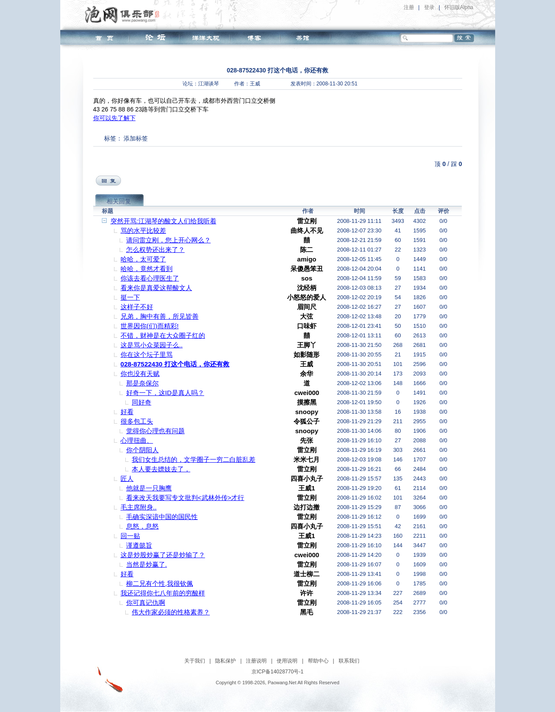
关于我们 (194, 661)
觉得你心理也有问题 (155, 430)
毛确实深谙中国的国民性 (162, 516)
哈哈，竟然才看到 (147, 268)
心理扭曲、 (137, 440)
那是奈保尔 (142, 383)
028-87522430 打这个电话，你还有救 (175, 364)
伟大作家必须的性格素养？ (171, 612)
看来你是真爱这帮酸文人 (156, 287)
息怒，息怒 (142, 526)
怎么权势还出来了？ (155, 249)
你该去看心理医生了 (150, 278)
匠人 (127, 478)
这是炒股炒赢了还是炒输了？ (163, 554)
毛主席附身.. (139, 507)
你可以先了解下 (114, 117)
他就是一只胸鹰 (149, 488)
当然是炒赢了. (146, 564)
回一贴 (130, 535)
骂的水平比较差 (143, 230)
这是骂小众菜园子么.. (152, 345)
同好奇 (141, 402)
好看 (127, 411)
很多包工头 (137, 421)
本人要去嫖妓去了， (161, 469)
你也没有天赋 (140, 373)
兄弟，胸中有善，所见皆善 (160, 316)
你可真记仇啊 (145, 602)
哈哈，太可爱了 (143, 259)
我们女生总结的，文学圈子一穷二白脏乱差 (193, 459)
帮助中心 (318, 661)
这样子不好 (137, 306)
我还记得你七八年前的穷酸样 (163, 593)
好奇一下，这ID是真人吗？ (165, 392)
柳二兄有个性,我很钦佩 (159, 583)
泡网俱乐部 (124, 14)
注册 (409, 7)
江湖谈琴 (208, 84)
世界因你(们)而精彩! (150, 326)
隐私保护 (225, 661)
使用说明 (287, 661)
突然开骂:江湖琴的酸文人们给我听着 (163, 221)
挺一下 (130, 297)
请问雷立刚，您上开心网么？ (168, 240)
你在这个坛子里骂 (147, 354)
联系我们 (349, 661)
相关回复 (119, 201)
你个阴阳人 (142, 450)
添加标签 (136, 138)
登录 (429, 7)
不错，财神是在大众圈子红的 (163, 335)
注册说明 (256, 661)
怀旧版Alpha (458, 7)
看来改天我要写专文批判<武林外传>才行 (185, 497)
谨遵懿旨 (139, 545)
